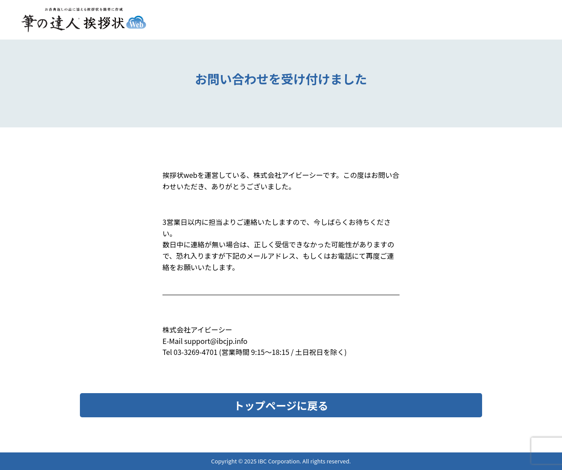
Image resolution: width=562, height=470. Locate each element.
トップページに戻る (281, 405)
